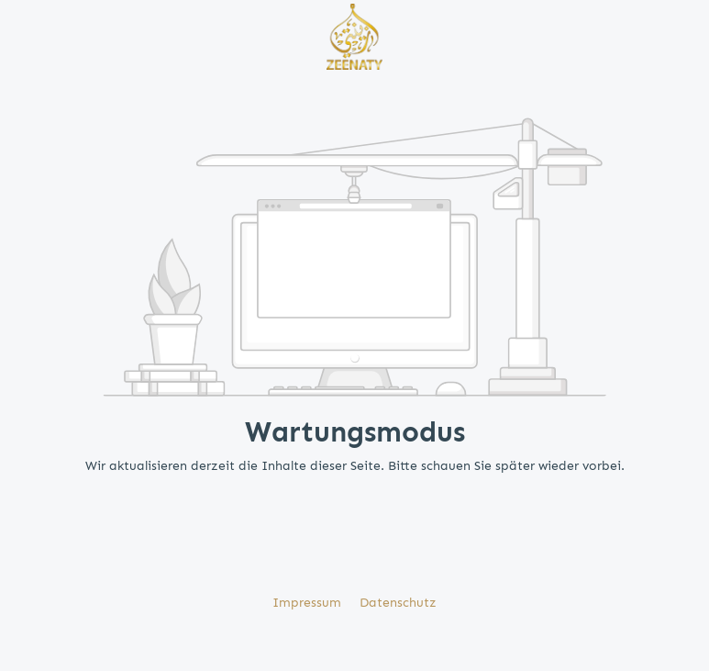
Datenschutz (398, 602)
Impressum (308, 602)
